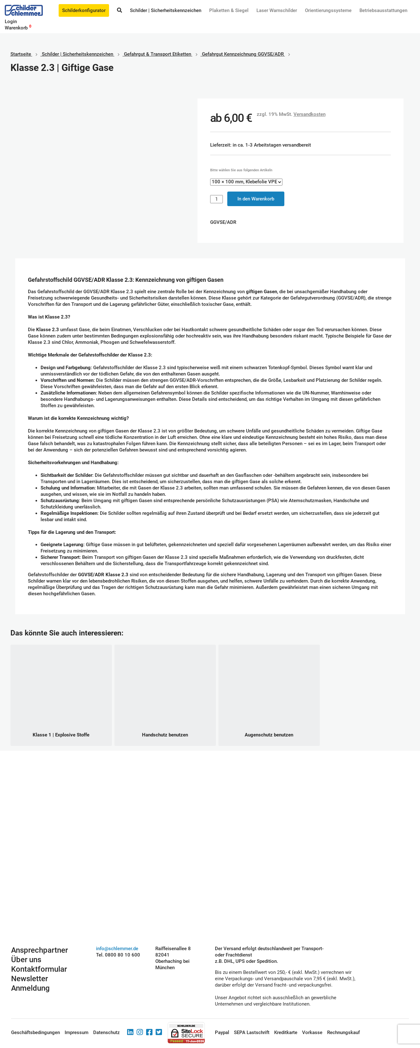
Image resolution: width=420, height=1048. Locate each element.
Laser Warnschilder (276, 10)
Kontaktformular (39, 969)
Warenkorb (16, 28)
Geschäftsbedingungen (35, 1032)
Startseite (20, 54)
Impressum (76, 1032)
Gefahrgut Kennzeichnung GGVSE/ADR (243, 54)
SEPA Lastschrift (251, 1032)
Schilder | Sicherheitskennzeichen (165, 10)
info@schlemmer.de (117, 948)
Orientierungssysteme (328, 10)
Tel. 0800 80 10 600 (118, 955)
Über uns (26, 959)
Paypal (222, 1032)
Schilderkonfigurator (84, 10)
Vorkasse (312, 1032)
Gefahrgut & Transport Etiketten (157, 54)
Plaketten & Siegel (229, 10)
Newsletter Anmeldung (30, 983)
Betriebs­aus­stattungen (383, 10)
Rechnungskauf (343, 1032)
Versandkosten (310, 114)
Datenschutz (106, 1032)
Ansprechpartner (39, 950)
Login (11, 21)
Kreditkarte (285, 1032)
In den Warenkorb (255, 199)
